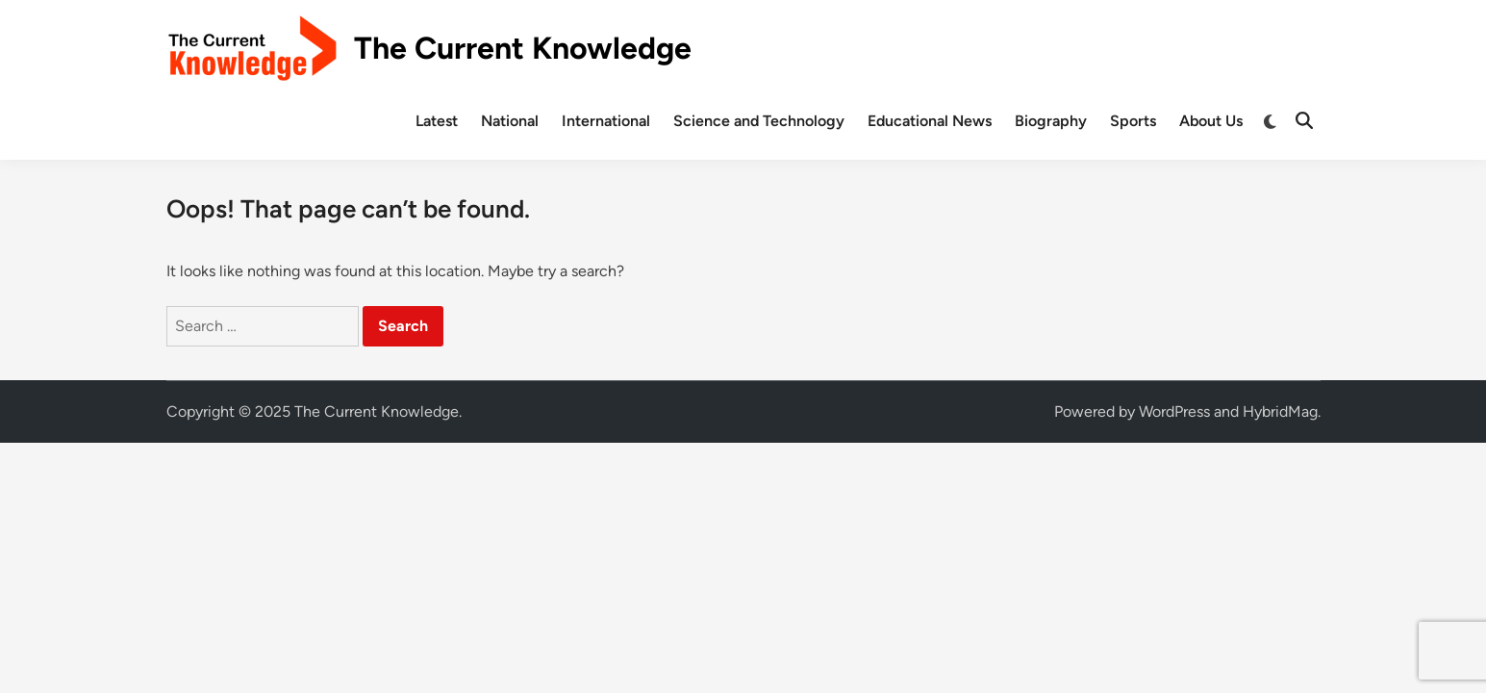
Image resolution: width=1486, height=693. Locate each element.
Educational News (930, 121)
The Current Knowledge (523, 48)
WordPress (1174, 411)
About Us (1211, 121)
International (606, 121)
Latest (437, 121)
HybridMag (1280, 411)
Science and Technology (758, 121)
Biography (1051, 121)
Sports (1133, 121)
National (510, 121)
